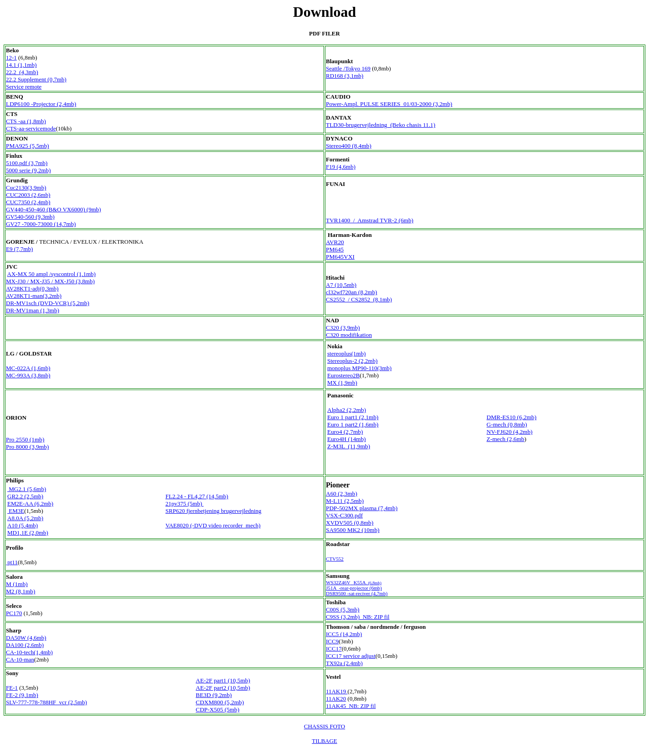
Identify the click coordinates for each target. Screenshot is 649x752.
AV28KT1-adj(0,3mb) (32, 288)
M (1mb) (17, 584)
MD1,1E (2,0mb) (27, 532)
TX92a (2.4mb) (344, 663)
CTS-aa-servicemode (31, 128)
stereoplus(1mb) (346, 353)
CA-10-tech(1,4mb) (29, 652)
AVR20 (335, 242)
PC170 (14, 613)
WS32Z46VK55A (353, 582)
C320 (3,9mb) (343, 327)
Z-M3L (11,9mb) (348, 446)
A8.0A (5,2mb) (25, 518)
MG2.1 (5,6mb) (26, 489)
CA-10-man (20, 659)
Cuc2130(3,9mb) (26, 187)
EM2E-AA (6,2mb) (30, 503)
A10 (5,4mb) (22, 525)
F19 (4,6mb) (340, 166)
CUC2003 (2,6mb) (28, 194)
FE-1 (12, 687)
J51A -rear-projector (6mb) (354, 588)
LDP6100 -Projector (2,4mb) (41, 103)
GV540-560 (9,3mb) (30, 216)
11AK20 (336, 698)
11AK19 (337, 691)
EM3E (15, 510)
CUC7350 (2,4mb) (28, 202)
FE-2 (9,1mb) (22, 695)
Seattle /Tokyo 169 (348, 68)
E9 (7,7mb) (19, 249)
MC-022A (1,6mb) (28, 368)
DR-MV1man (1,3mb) (32, 310)
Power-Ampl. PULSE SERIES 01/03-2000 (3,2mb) (389, 103)
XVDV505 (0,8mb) (349, 522)
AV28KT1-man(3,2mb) (33, 295)
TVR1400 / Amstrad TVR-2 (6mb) (369, 220)
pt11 (12, 562)
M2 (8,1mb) (20, 591)
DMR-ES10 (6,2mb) (512, 417)
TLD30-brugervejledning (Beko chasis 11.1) (380, 124)
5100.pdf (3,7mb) (26, 163)
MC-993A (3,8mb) (28, 375)
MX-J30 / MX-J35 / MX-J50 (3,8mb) (50, 281)
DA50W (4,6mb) (26, 637)
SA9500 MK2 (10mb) (353, 529)
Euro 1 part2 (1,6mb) (353, 424)
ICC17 (334, 648)
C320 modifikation (349, 334)
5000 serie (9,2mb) (28, 170)
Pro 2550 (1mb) (25, 439)
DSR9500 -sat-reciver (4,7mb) (356, 593)
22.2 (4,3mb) (22, 72)
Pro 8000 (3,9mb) (27, 446)
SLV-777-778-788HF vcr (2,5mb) (46, 702)
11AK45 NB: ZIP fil (351, 705)
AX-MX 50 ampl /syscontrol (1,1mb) (51, 274)
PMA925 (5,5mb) (27, 145)
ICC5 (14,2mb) (344, 634)
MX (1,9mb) (342, 382)
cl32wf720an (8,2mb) (351, 292)
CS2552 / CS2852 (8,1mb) (359, 299)
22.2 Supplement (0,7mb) (36, 79)
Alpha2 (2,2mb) (346, 409)
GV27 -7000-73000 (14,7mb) (41, 224)
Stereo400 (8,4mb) (348, 145)
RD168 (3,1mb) (344, 75)
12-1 (11, 57)
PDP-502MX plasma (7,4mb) (361, 508)
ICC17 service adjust (350, 655)
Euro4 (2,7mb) (345, 431)
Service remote (23, 86)
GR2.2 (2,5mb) (25, 496)
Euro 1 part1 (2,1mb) (353, 417)
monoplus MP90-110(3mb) (359, 368)
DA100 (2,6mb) (25, 645)
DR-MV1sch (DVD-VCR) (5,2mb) (47, 303)
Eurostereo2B (343, 375)
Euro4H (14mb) (346, 439)
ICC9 (332, 641)
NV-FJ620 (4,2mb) (509, 431)
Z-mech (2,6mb (505, 439)
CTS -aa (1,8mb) (26, 121)
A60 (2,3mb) (341, 493)
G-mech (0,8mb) (507, 424)
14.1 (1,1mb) (21, 64)
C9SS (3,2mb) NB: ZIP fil (358, 616)
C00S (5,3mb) (343, 609)
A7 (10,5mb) (341, 284)
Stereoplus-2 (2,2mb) (352, 360)
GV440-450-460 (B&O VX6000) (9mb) (53, 209)
